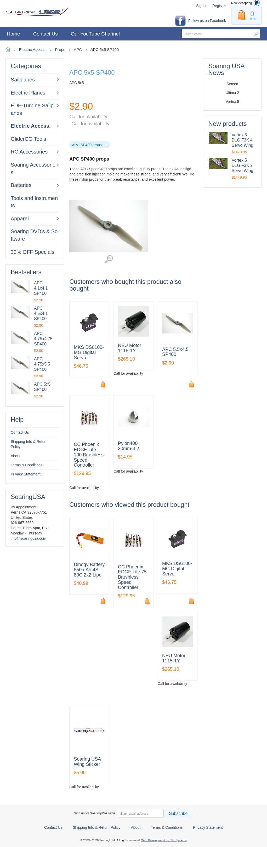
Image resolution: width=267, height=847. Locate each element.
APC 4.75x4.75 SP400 (43, 338)
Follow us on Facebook (207, 21)
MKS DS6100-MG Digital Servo (89, 352)
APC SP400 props (87, 145)
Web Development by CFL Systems (164, 840)
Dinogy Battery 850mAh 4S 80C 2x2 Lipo (89, 570)
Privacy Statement (26, 474)
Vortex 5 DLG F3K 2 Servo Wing (242, 165)
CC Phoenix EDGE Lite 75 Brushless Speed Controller (132, 577)
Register (219, 6)
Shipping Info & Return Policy (29, 444)
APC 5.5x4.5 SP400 (175, 352)
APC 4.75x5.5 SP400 (42, 364)
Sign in (201, 6)
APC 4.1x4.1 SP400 (41, 288)
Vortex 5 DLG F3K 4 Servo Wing (242, 140)
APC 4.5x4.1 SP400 (41, 313)
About (15, 456)
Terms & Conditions (26, 465)
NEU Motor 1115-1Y (129, 348)
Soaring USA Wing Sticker (87, 762)
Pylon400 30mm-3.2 (128, 446)
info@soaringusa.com (28, 538)
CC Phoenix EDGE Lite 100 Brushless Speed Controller (89, 455)
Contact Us (20, 432)
